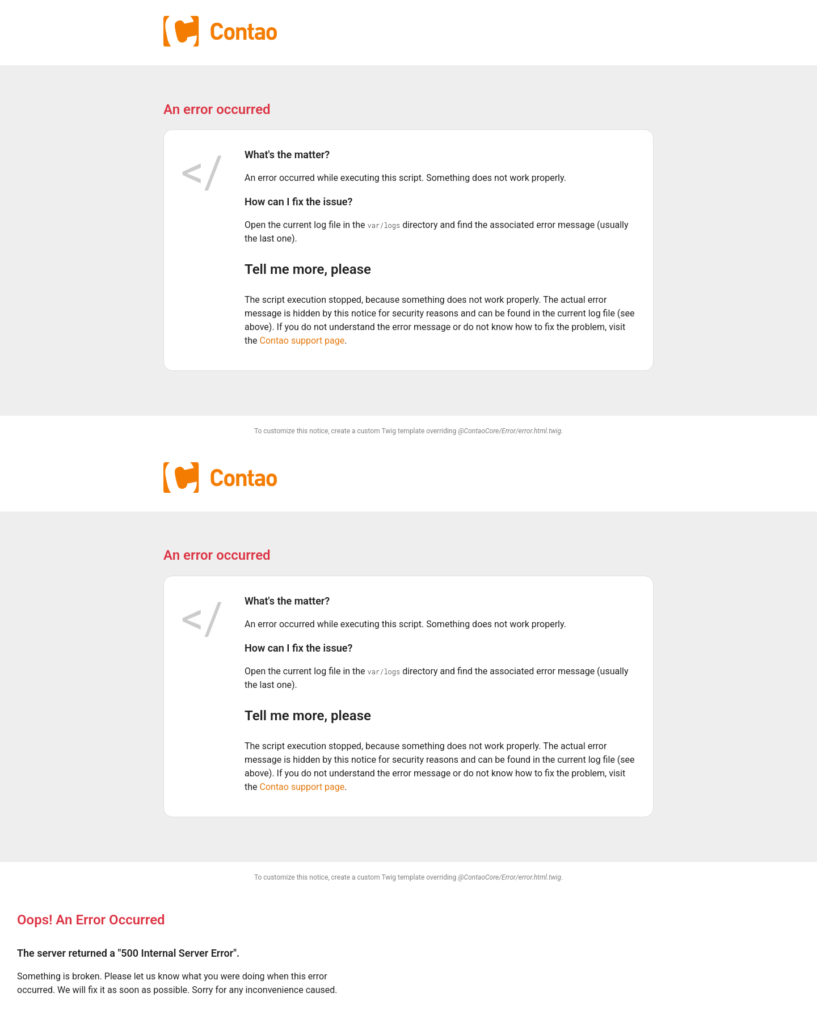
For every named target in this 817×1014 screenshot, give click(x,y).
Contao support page (302, 340)
